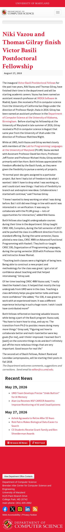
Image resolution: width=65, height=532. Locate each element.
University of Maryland (32, 3)
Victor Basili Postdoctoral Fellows (36, 82)
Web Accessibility (11, 515)
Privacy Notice (29, 515)
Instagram (20, 509)
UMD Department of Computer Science (26, 12)
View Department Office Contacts (18, 476)
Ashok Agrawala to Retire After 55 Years (33, 418)
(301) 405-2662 (23, 503)
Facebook (5, 509)
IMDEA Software (45, 98)
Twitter (12, 509)
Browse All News (17, 442)
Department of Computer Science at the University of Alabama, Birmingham (32, 117)
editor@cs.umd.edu (42, 369)
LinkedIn (27, 509)
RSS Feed (38, 442)
